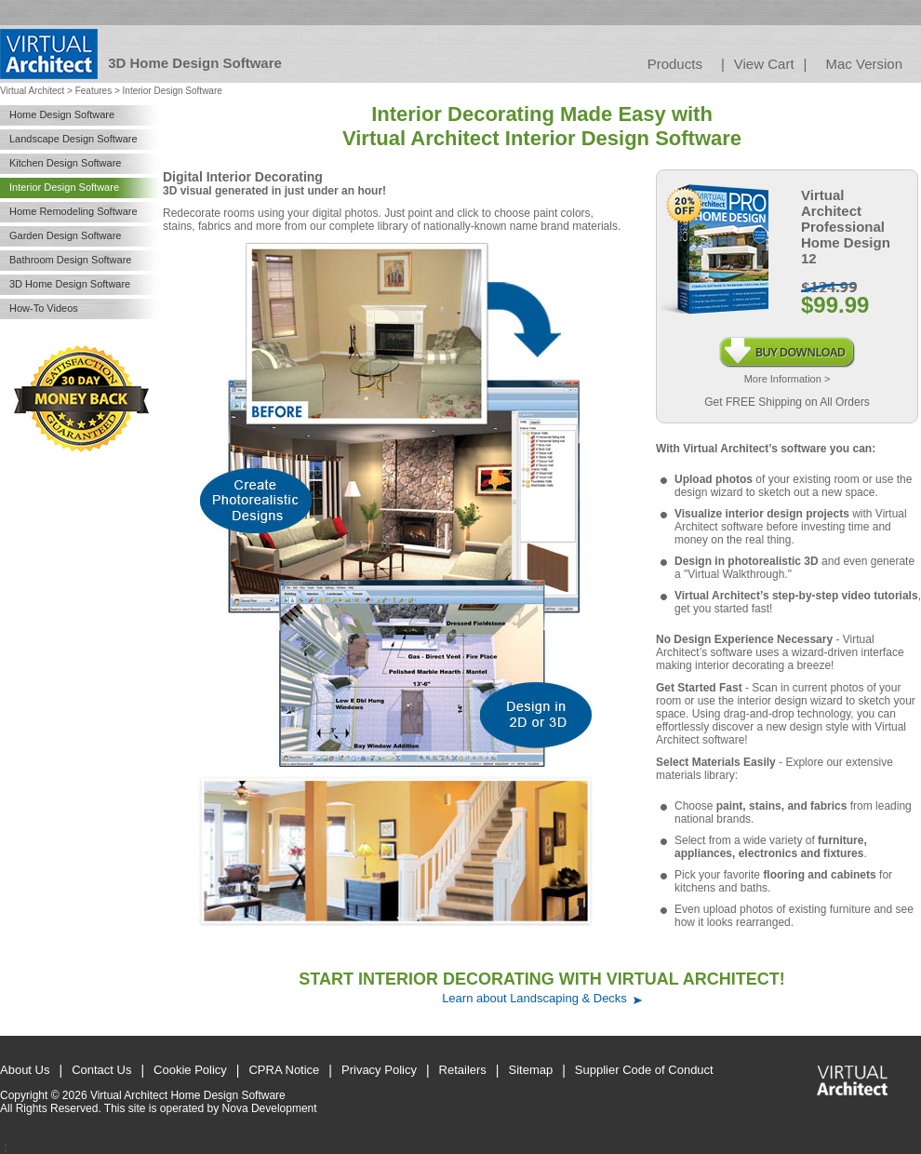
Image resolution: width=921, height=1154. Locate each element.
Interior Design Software (64, 187)
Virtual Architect (32, 91)
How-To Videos (43, 308)
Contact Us (101, 1070)
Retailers (463, 1070)
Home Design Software (61, 114)
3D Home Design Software (69, 283)
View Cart (764, 64)
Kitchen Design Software (65, 162)
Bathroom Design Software (70, 259)
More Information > (787, 378)
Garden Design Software (65, 235)
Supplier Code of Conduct (644, 1070)
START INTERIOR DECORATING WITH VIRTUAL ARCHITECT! (541, 979)
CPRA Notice (283, 1070)
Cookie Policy (190, 1070)
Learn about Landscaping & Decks (534, 998)
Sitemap (531, 1070)
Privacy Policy (379, 1070)
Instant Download (787, 343)
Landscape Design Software (73, 138)
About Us (24, 1070)
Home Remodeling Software (73, 211)
